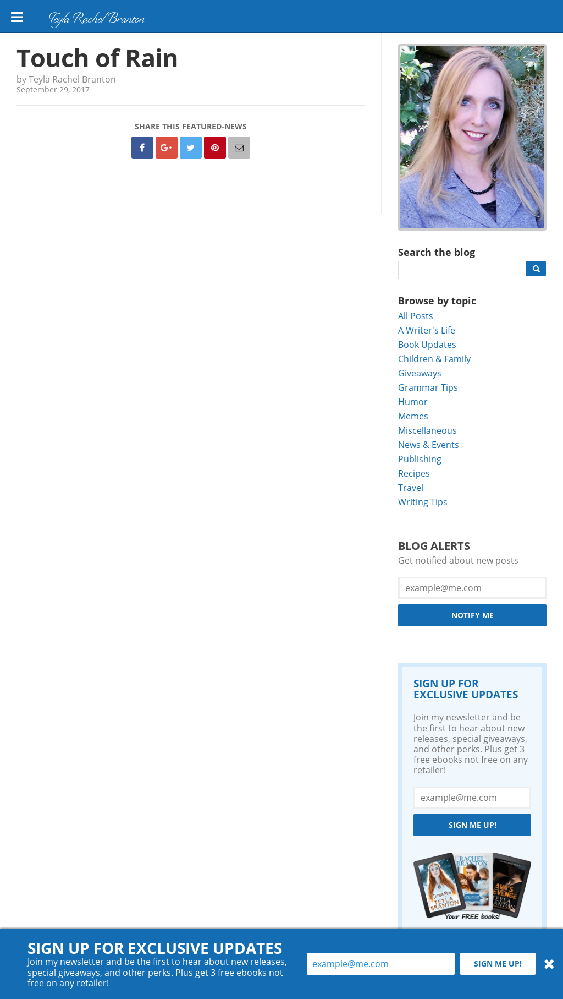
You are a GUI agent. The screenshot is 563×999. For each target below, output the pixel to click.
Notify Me (472, 615)
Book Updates (427, 344)
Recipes (414, 473)
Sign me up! (472, 825)
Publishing (419, 459)
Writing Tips (423, 501)
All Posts (415, 315)
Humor (413, 401)
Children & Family (434, 358)
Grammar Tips (428, 387)
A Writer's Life (426, 330)
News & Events (428, 444)
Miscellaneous (427, 430)
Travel (410, 487)
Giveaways (419, 373)
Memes (413, 416)
